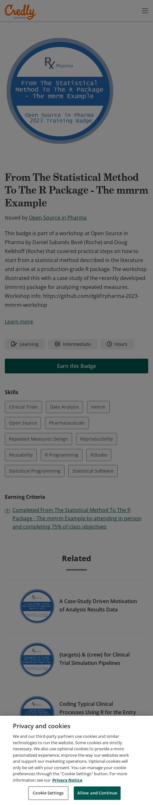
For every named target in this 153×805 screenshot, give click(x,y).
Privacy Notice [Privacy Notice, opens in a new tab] (67, 780)
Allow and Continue (97, 793)
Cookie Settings (48, 793)
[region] (76, 760)
